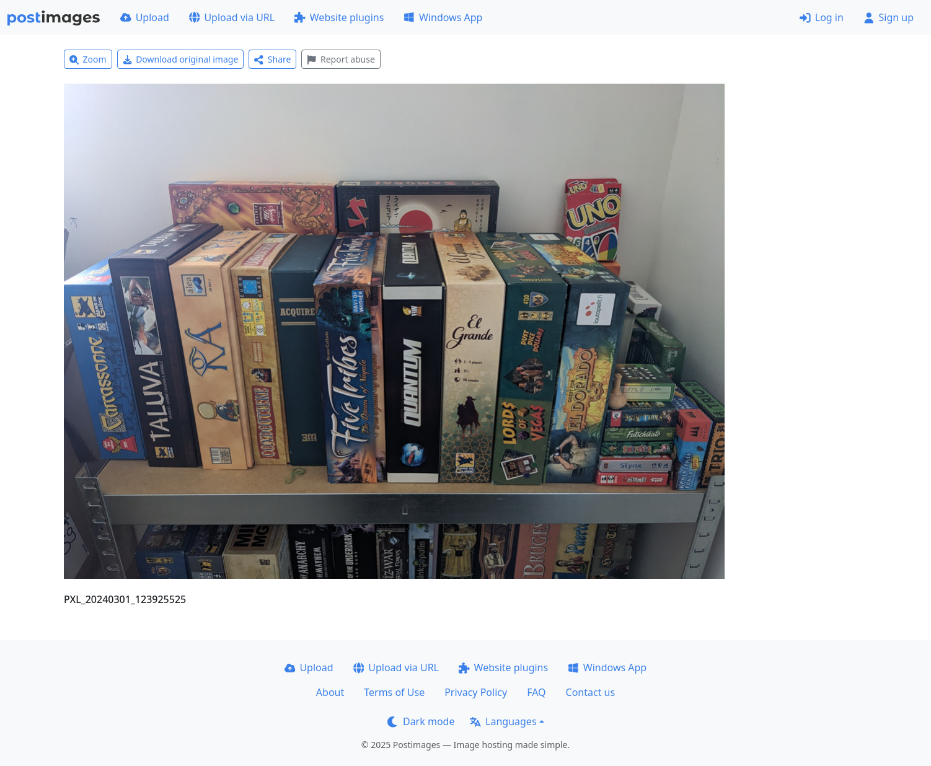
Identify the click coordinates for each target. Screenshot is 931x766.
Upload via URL (232, 17)
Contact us (591, 692)
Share (272, 59)
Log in (822, 17)
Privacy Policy (475, 692)
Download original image (181, 59)
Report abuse (340, 59)
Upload (144, 17)
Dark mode (420, 721)
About (330, 692)
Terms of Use (394, 692)
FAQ (536, 692)
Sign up (888, 17)
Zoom (88, 59)
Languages (503, 721)
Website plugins (339, 17)
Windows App (443, 17)
